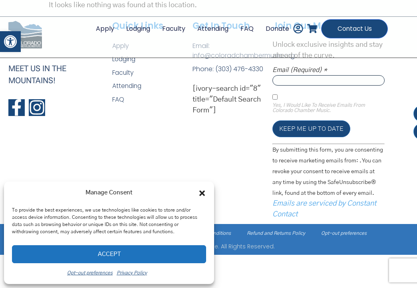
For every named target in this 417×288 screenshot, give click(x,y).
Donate (272, 26)
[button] (10, 41)
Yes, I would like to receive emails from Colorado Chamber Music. (318, 108)
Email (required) (299, 70)
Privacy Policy (132, 272)
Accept (109, 254)
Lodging (133, 26)
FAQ (241, 26)
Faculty (168, 26)
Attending (207, 26)
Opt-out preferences (90, 272)
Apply (99, 26)
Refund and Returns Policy (276, 233)
